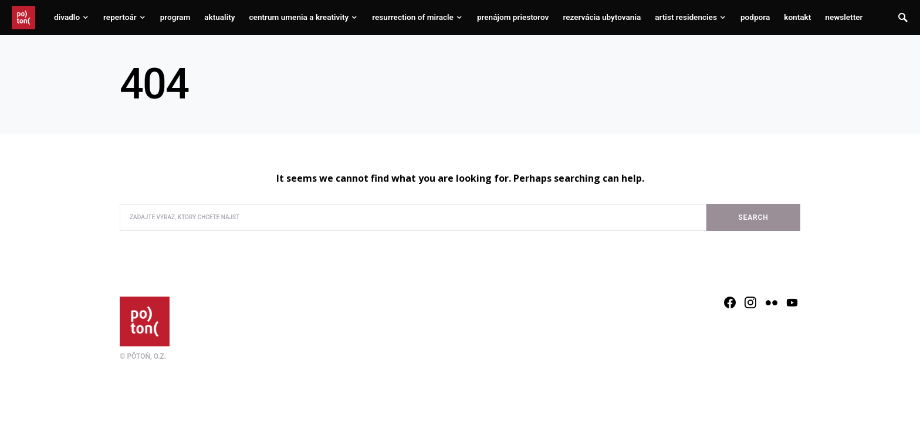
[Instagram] (750, 302)
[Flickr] (771, 302)
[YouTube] (792, 302)
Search (753, 217)
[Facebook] (730, 302)
